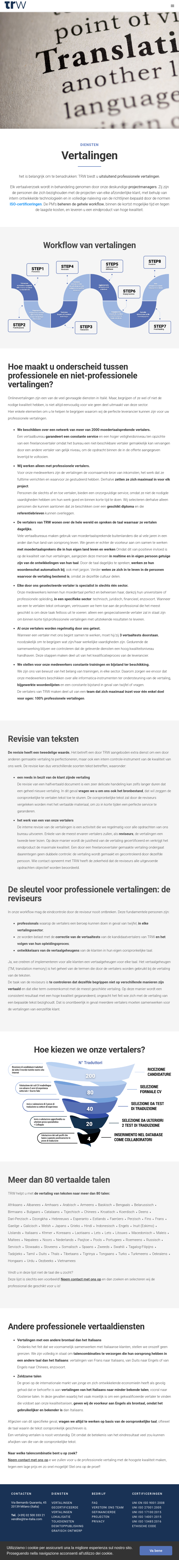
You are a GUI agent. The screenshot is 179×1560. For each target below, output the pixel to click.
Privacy (98, 1521)
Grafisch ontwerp (67, 1530)
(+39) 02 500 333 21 (31, 1515)
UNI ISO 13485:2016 (147, 1521)
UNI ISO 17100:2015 (147, 1512)
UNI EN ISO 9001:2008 (148, 1503)
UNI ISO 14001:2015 (147, 1516)
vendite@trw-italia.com (26, 1519)
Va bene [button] (156, 1551)
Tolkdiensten (63, 1521)
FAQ (95, 1503)
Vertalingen (62, 1503)
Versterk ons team (108, 1507)
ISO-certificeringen (26, 204)
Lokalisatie (61, 1516)
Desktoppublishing (67, 1526)
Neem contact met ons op (81, 1279)
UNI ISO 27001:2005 (147, 1507)
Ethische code (144, 1526)
